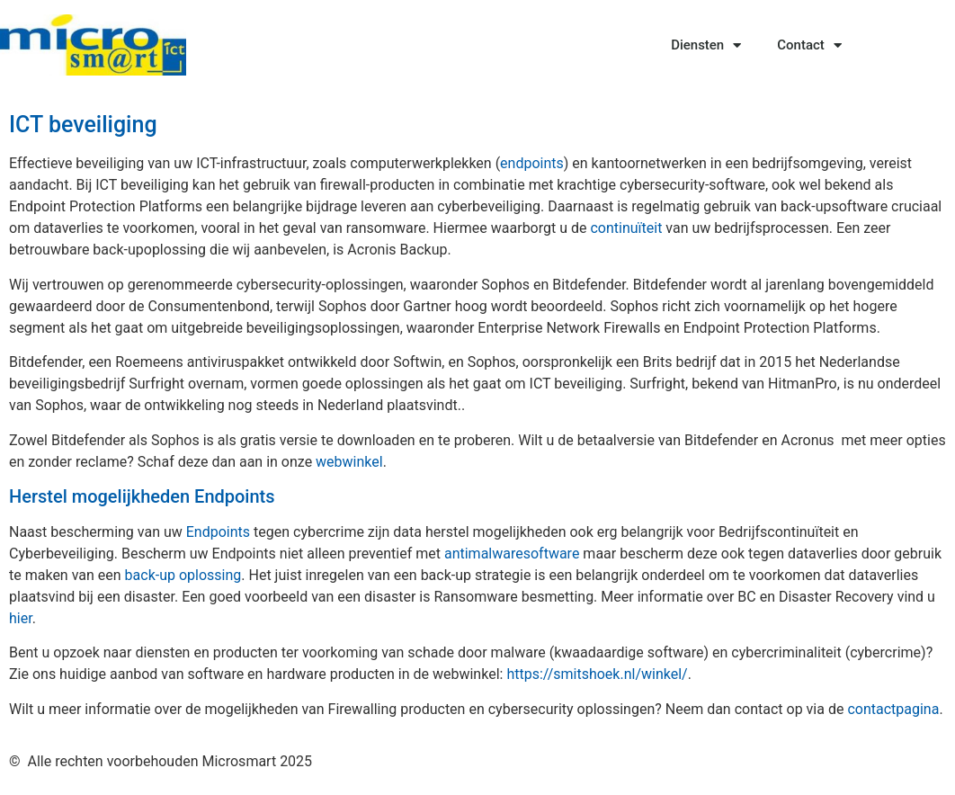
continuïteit (626, 228)
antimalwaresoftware (511, 553)
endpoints (532, 163)
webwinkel (349, 461)
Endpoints (218, 531)
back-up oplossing (183, 575)
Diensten (706, 45)
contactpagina (893, 709)
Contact (809, 45)
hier (20, 618)
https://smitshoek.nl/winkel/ (596, 674)
